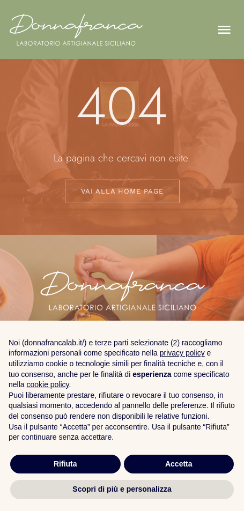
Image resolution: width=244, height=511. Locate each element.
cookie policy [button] (47, 384)
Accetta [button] (179, 464)
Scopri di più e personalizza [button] (121, 489)
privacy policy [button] (182, 353)
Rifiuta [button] (65, 464)
